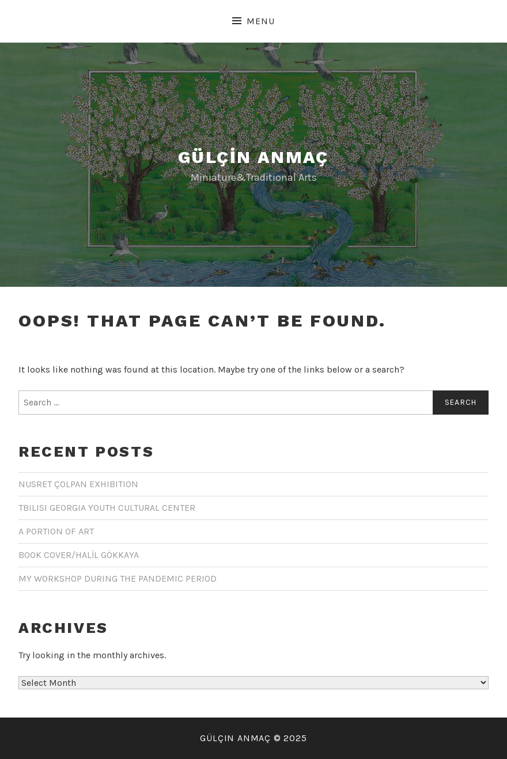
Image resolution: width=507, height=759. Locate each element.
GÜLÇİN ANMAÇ (253, 157)
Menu (260, 21)
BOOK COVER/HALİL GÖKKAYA (78, 554)
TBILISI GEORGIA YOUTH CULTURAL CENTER (106, 507)
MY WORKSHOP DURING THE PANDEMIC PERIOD (117, 578)
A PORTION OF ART (56, 531)
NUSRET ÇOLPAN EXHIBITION (78, 484)
